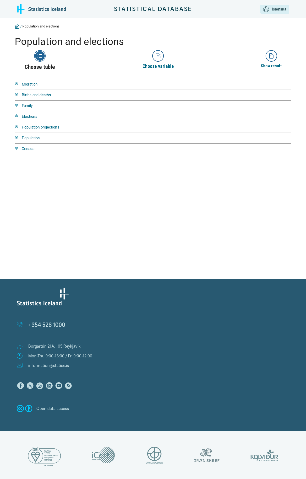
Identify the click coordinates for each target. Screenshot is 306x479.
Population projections (40, 127)
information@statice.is (48, 365)
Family (27, 105)
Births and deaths (36, 95)
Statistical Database (153, 9)
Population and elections (41, 26)
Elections (29, 116)
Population (31, 138)
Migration (30, 84)
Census (28, 148)
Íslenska (274, 9)
